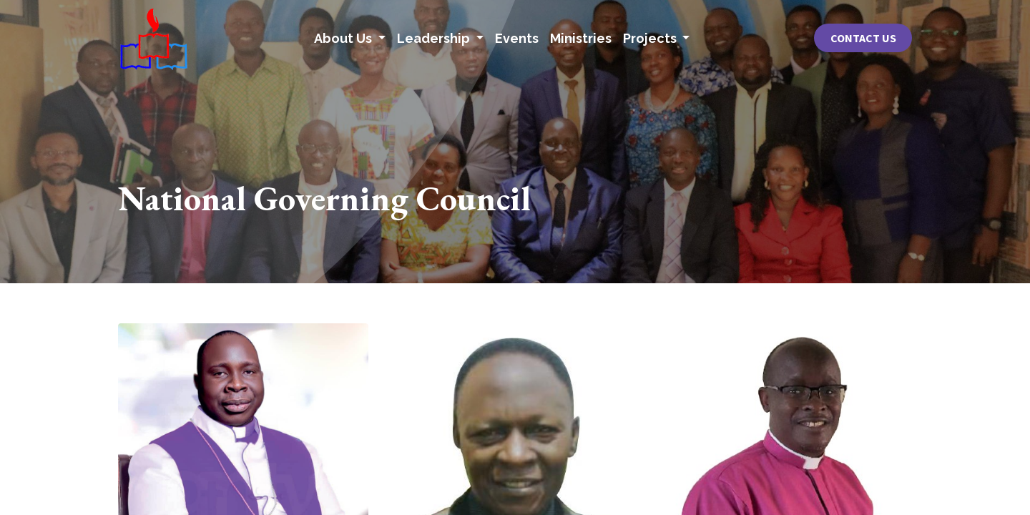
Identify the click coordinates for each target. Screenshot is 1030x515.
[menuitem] (516, 38)
